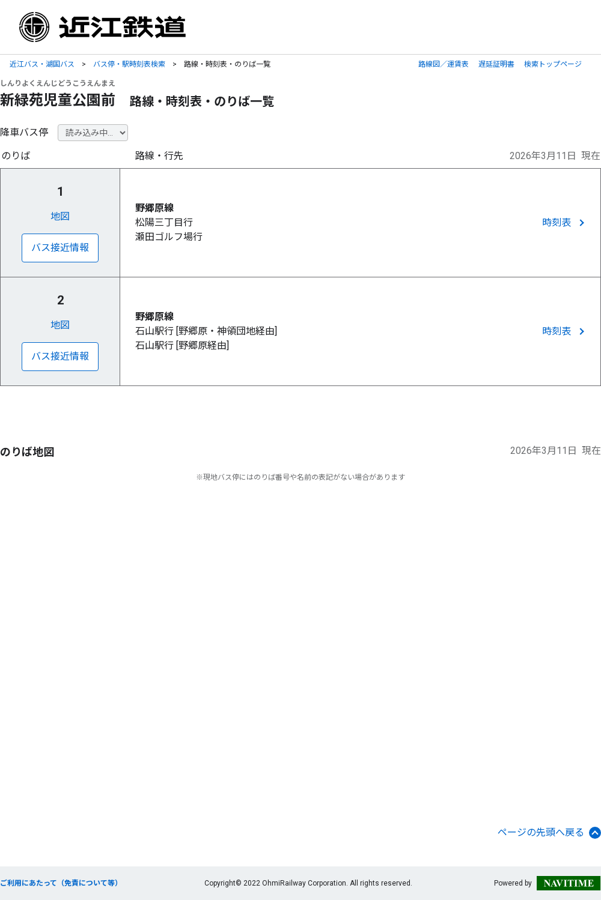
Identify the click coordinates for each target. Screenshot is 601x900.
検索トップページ (553, 64)
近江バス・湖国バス (42, 64)
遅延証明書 (496, 64)
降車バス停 (24, 132)
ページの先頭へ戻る (549, 833)
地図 (60, 216)
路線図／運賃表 (443, 64)
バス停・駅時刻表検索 (129, 64)
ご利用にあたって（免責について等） (61, 883)
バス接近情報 (60, 247)
